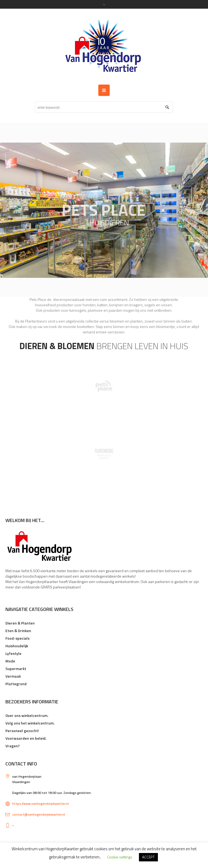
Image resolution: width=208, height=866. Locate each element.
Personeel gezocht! (22, 730)
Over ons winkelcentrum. (26, 715)
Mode (10, 661)
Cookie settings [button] (119, 857)
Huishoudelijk (16, 646)
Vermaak (13, 676)
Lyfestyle (13, 653)
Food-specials (17, 638)
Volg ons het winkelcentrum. (29, 723)
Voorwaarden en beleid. (25, 738)
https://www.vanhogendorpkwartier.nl (40, 803)
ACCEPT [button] (148, 857)
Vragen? (12, 746)
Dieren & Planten (20, 623)
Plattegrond (16, 684)
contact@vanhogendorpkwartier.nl (38, 814)
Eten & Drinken (18, 630)
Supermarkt (15, 668)
